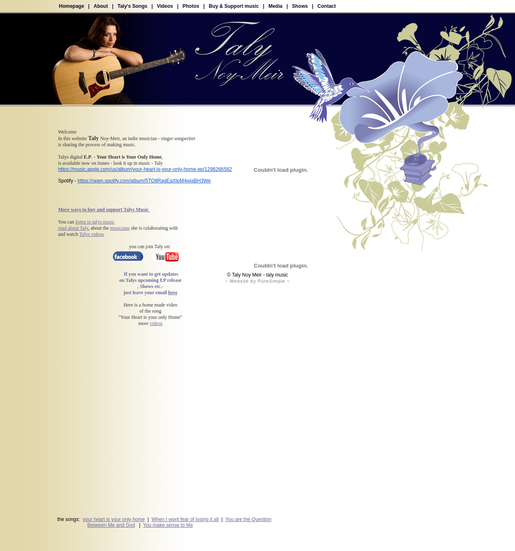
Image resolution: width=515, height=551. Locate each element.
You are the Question (248, 519)
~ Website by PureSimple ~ (257, 281)
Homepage (71, 6)
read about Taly (73, 228)
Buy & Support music (234, 6)
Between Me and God (111, 525)
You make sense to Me (168, 525)
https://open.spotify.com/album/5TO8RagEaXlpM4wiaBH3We (144, 181)
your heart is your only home (114, 519)
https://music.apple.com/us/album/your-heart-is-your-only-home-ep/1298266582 (145, 169)
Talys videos (91, 234)
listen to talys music (95, 222)
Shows (300, 6)
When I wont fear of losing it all (184, 519)
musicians (120, 228)
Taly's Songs (132, 6)
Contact (327, 6)
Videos (165, 6)
